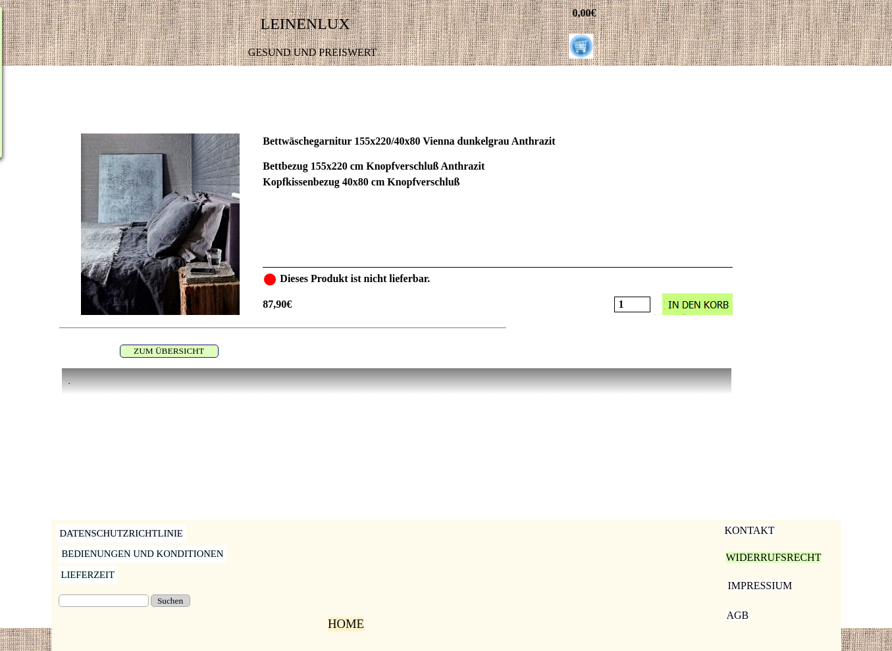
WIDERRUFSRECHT (774, 557)
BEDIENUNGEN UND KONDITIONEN (143, 553)
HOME (346, 624)
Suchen (170, 601)
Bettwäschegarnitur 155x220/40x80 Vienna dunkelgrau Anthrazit (409, 141)
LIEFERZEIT (88, 574)
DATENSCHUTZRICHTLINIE (121, 533)
